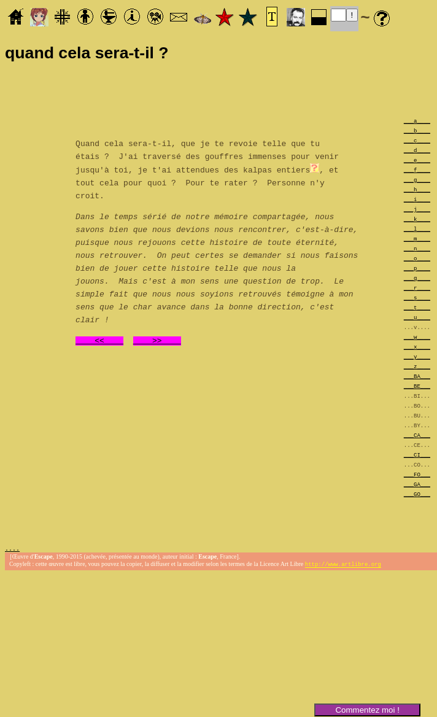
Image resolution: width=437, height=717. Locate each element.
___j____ (417, 209)
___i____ (417, 199)
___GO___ (417, 494)
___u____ (417, 317)
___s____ (417, 297)
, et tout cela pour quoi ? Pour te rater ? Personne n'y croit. (206, 181)
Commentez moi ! (367, 710)
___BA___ (417, 376)
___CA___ (417, 435)
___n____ (417, 248)
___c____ (417, 140)
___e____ (417, 160)
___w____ (417, 337)
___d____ (417, 150)
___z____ (417, 366)
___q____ (417, 278)
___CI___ (417, 455)
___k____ (417, 219)
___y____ (417, 356)
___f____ (417, 170)
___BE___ (417, 386)
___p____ (417, 268)
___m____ (417, 238)
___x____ (417, 347)
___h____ (417, 189)
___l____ (417, 229)
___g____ (417, 180)
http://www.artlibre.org (343, 566)
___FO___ (417, 474)
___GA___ (417, 484)
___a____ (417, 121)
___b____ (417, 130)
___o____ (417, 258)
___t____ (417, 307)
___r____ (417, 288)
